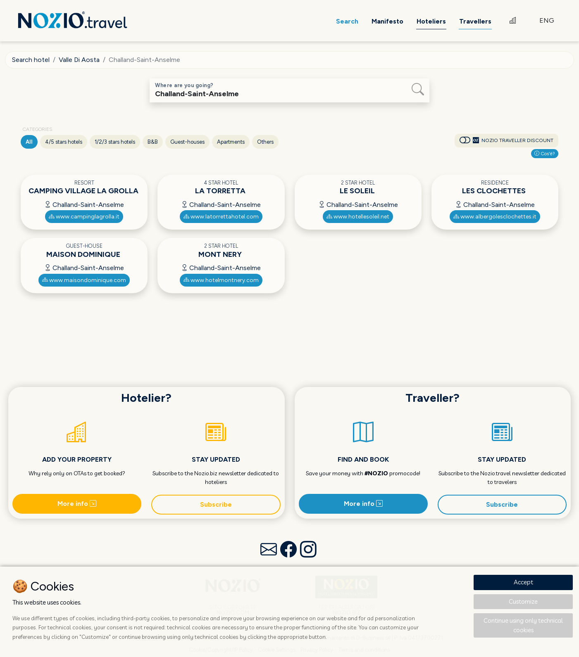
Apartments (231, 142)
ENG (546, 20)
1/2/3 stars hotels (115, 142)
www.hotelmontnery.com (221, 280)
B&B (153, 142)
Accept (523, 582)
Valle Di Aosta (79, 60)
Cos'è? (544, 154)
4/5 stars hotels (63, 142)
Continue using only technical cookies (523, 625)
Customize (523, 601)
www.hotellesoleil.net (357, 216)
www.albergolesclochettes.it (494, 216)
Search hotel (31, 60)
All (29, 142)
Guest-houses (187, 142)
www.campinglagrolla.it (84, 216)
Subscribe (216, 504)
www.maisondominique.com (84, 280)
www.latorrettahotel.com (221, 216)
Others (265, 142)
